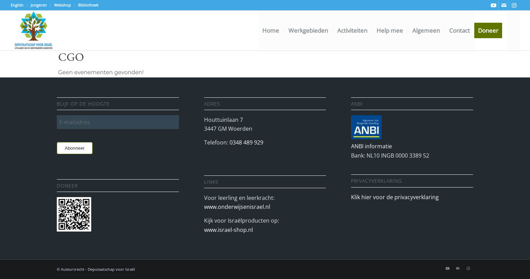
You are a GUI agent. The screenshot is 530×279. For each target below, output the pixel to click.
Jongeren (39, 5)
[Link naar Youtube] (493, 5)
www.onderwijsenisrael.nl (237, 207)
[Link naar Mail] (504, 5)
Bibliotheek (88, 5)
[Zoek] (513, 31)
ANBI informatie (371, 146)
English (17, 5)
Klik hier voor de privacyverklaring (395, 197)
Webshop (62, 5)
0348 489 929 (246, 142)
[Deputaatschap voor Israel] (33, 31)
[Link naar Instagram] (514, 5)
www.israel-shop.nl (228, 230)
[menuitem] (19, 5)
